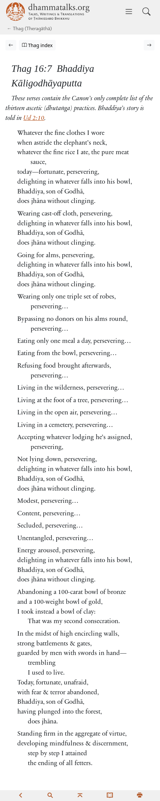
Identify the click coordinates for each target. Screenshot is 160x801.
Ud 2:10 (33, 118)
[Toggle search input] (146, 11)
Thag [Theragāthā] (18, 29)
